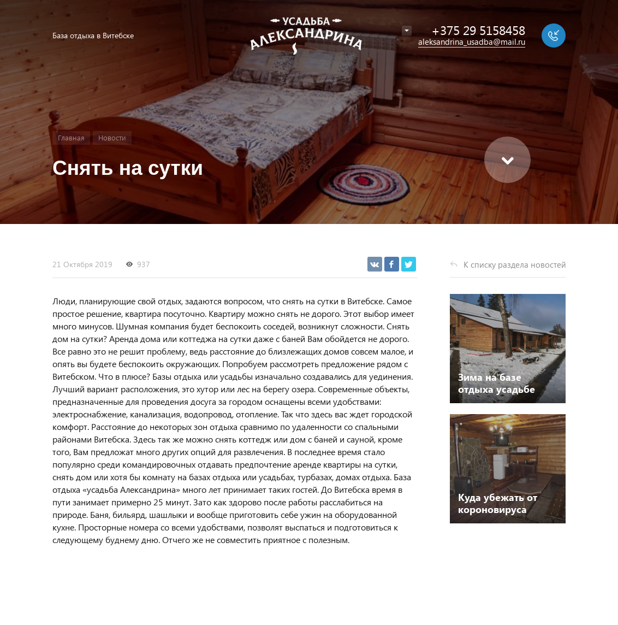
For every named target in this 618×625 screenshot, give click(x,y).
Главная (71, 137)
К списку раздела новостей (515, 264)
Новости (112, 137)
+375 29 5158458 (478, 29)
